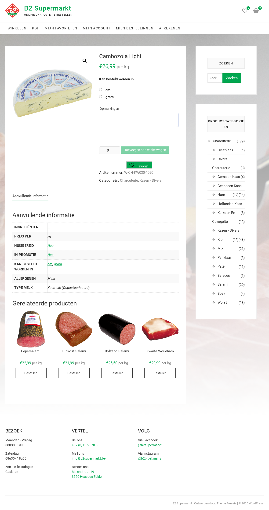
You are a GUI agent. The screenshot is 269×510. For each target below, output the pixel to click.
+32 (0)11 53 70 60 (85, 445)
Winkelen (17, 28)
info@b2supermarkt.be (88, 458)
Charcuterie (129, 180)
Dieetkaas (225, 150)
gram (109, 97)
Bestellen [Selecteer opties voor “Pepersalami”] (30, 373)
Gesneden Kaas (230, 186)
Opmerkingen (109, 108)
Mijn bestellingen (134, 28)
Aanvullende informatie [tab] (30, 196)
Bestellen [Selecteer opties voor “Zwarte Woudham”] (160, 373)
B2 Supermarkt (47, 8)
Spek (221, 293)
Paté (221, 266)
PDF (35, 28)
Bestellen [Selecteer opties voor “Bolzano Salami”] (117, 373)
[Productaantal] (109, 150)
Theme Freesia (226, 503)
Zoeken (232, 78)
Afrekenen (170, 28)
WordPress (256, 503)
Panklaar (224, 257)
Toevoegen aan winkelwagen (145, 150)
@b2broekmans (149, 458)
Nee (50, 246)
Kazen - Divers (151, 180)
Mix (220, 248)
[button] (84, 61)
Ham (221, 195)
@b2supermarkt (150, 445)
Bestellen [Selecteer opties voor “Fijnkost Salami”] (73, 373)
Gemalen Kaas (229, 177)
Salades (224, 275)
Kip (220, 239)
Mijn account (96, 28)
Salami (223, 284)
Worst (222, 302)
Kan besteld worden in (116, 79)
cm (107, 90)
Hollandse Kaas (230, 204)
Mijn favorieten (61, 28)
